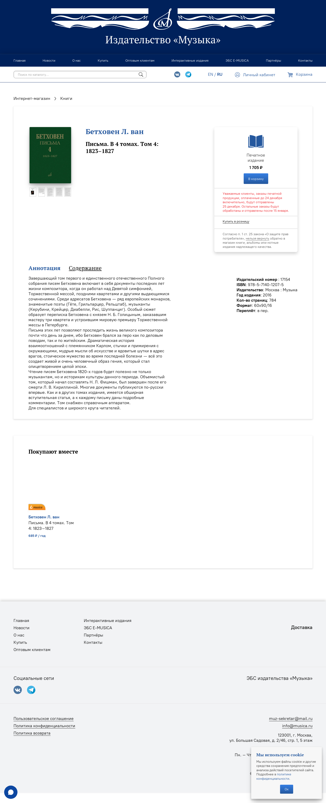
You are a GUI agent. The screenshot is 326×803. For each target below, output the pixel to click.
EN (210, 74)
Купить (20, 642)
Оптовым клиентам (32, 649)
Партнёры (93, 635)
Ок (287, 789)
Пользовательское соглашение (44, 718)
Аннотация (44, 268)
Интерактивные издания (107, 620)
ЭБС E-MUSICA (98, 627)
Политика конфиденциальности (44, 725)
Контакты (93, 642)
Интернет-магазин (32, 98)
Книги (66, 98)
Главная (21, 620)
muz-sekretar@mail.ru (290, 718)
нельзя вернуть (257, 238)
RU (219, 74)
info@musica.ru (297, 725)
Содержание (85, 268)
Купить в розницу (236, 221)
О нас (19, 635)
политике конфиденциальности (273, 776)
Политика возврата (32, 733)
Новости (22, 627)
